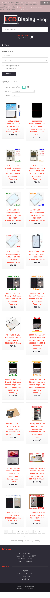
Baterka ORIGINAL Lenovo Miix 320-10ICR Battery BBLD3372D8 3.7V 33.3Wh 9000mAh (13, 429)
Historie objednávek (25, 573)
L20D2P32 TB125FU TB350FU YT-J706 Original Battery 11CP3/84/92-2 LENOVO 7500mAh (37, 473)
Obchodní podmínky (25, 559)
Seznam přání (25, 576)
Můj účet (25, 571)
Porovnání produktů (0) (12, 87)
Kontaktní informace (25, 562)
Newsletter (25, 579)
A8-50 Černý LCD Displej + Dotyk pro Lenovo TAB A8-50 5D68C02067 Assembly (13, 298)
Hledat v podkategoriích (11, 66)
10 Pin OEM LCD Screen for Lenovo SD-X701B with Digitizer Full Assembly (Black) (13, 126)
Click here (13, 9)
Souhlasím (45, 3)
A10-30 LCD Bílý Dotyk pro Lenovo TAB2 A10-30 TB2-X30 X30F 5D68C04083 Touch (13, 215)
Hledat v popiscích (9, 69)
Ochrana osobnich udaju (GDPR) (25, 556)
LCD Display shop (22, 589)
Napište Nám (25, 553)
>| (25, 536)
